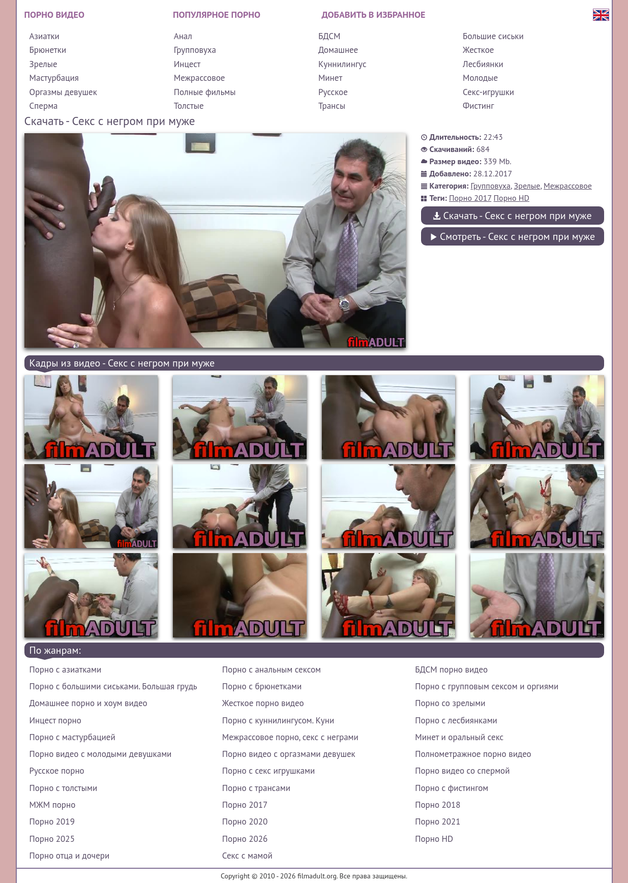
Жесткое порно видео (263, 703)
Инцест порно (55, 720)
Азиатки (44, 36)
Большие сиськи (493, 36)
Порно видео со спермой (462, 770)
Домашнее (338, 49)
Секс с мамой (247, 855)
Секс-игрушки (488, 92)
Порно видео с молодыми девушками (100, 753)
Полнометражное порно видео (473, 753)
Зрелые (43, 64)
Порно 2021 (437, 821)
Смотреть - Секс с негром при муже (512, 236)
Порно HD (511, 198)
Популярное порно (216, 14)
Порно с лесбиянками (456, 720)
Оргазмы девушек (63, 92)
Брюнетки (48, 49)
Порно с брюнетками (262, 686)
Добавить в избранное (374, 14)
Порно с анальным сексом (271, 669)
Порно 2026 (244, 838)
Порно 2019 (52, 821)
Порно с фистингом (451, 788)
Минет (330, 77)
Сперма (43, 105)
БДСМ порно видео (451, 669)
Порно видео (54, 14)
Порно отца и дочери (69, 855)
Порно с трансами (256, 788)
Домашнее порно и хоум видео (88, 703)
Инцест (187, 64)
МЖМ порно (52, 804)
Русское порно (56, 770)
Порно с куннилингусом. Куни (278, 720)
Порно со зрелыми (450, 703)
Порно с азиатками (65, 669)
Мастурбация (54, 77)
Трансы (331, 105)
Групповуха (195, 49)
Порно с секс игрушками (268, 770)
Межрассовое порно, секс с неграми (290, 737)
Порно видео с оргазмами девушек (288, 753)
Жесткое (478, 49)
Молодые (480, 77)
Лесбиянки (483, 64)
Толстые (189, 105)
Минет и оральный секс (459, 737)
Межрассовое (199, 77)
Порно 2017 (470, 198)
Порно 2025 (52, 838)
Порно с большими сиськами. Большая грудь (113, 686)
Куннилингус (342, 64)
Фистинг (478, 105)
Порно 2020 (244, 821)
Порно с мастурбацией (72, 737)
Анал (183, 36)
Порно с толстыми (63, 788)
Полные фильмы (205, 92)
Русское (333, 92)
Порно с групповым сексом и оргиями (486, 686)
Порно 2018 (437, 804)
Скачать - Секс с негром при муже (512, 215)
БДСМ (329, 36)
